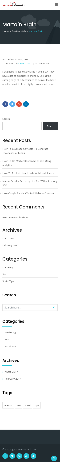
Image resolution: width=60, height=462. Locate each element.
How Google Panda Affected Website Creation (28, 193)
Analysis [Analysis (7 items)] (8, 405)
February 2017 (10, 245)
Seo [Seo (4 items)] (18, 405)
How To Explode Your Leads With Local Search (28, 173)
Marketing (7, 267)
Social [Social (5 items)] (27, 405)
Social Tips (8, 281)
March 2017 (9, 238)
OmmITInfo (24, 63)
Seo (4, 274)
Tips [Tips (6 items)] (36, 405)
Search (6, 118)
